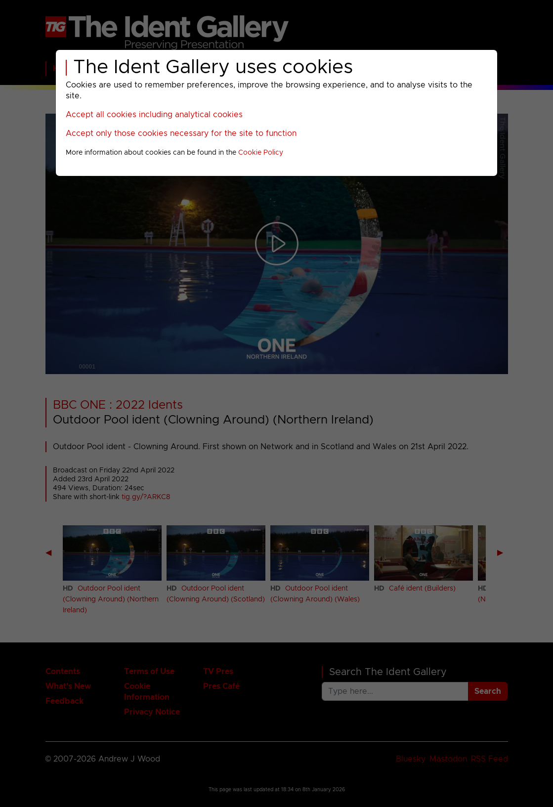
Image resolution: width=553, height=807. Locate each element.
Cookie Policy (260, 152)
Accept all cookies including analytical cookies (154, 115)
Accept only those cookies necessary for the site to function (181, 133)
